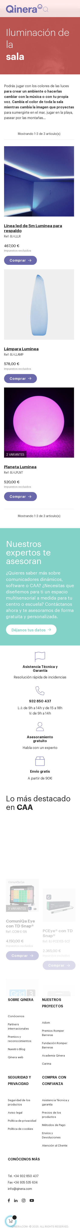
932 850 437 (40, 701)
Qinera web (15, 1057)
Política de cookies (20, 1128)
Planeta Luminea (20, 466)
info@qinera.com (20, 1188)
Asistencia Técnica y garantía (55, 1102)
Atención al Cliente (55, 1145)
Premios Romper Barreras (53, 1033)
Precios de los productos (51, 1115)
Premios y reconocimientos (19, 1039)
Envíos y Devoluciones (51, 1135)
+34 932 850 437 (26, 1176)
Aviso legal (15, 1112)
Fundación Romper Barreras (54, 1045)
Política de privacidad (22, 1120)
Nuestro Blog (16, 1049)
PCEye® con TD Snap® (58, 951)
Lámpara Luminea (21, 348)
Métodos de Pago (54, 1125)
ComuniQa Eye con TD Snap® (20, 946)
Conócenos (16, 1016)
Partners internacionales (18, 1026)
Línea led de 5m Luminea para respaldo (33, 228)
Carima (46, 1063)
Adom (46, 1022)
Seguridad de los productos (19, 1102)
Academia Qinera (53, 1055)
